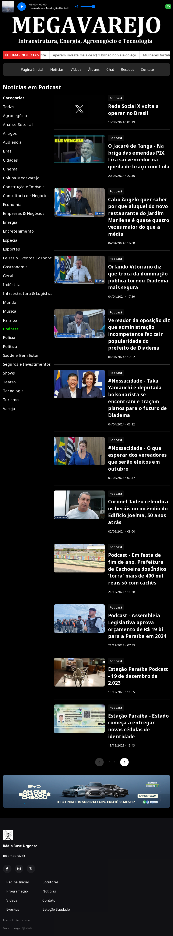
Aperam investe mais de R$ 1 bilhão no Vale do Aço (102, 55)
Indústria (11, 284)
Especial (10, 240)
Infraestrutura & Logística (27, 293)
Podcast (11, 328)
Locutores (50, 882)
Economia (12, 204)
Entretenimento (18, 231)
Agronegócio (15, 115)
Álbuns (94, 69)
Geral (8, 275)
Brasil (8, 151)
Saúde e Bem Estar (21, 355)
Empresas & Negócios (24, 213)
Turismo (11, 399)
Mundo (9, 302)
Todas (8, 106)
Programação (17, 891)
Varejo (9, 408)
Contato (147, 69)
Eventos (12, 909)
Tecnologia (13, 390)
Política (10, 346)
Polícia (9, 337)
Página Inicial (32, 69)
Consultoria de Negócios (26, 195)
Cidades (10, 160)
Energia (10, 222)
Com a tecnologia (17, 928)
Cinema (10, 169)
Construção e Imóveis (24, 186)
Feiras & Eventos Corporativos (27, 257)
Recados (127, 69)
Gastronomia (15, 266)
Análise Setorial (18, 124)
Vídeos (76, 69)
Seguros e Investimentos (27, 364)
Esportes (11, 249)
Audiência (12, 142)
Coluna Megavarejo (21, 177)
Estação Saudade (56, 909)
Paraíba (10, 320)
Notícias (57, 69)
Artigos (10, 133)
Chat (110, 69)
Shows (9, 373)
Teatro (9, 381)
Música (9, 311)
